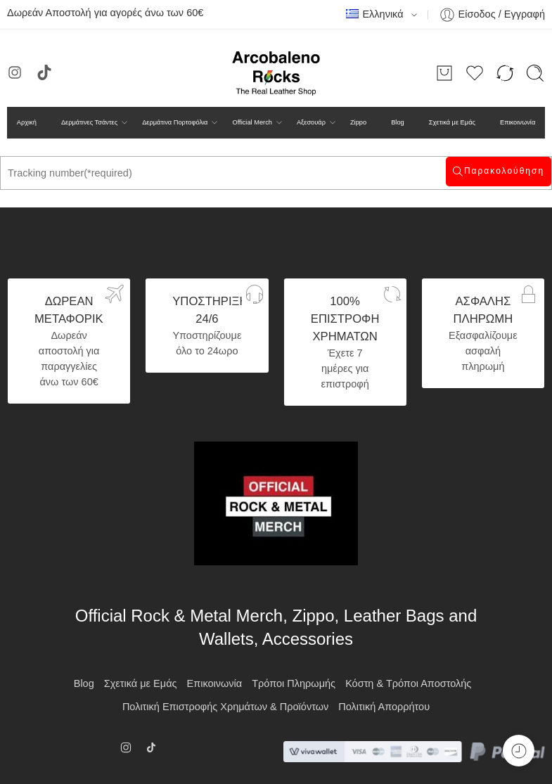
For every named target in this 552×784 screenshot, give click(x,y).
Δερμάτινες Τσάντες (89, 122)
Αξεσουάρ (311, 122)
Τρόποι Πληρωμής (293, 683)
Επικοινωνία (517, 122)
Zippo (358, 122)
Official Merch (251, 122)
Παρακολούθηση (504, 171)
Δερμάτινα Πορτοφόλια (174, 122)
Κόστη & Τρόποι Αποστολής (408, 683)
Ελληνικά (374, 14)
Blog (397, 122)
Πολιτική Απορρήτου (384, 706)
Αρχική (27, 122)
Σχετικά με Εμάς (452, 122)
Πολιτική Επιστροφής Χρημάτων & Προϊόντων (225, 706)
